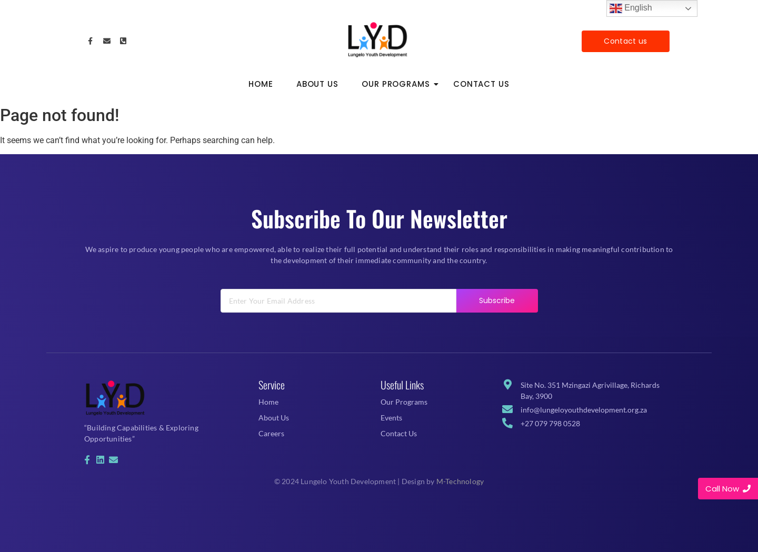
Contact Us (481, 83)
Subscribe (497, 310)
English (631, 8)
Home (260, 83)
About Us (317, 83)
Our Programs (399, 83)
